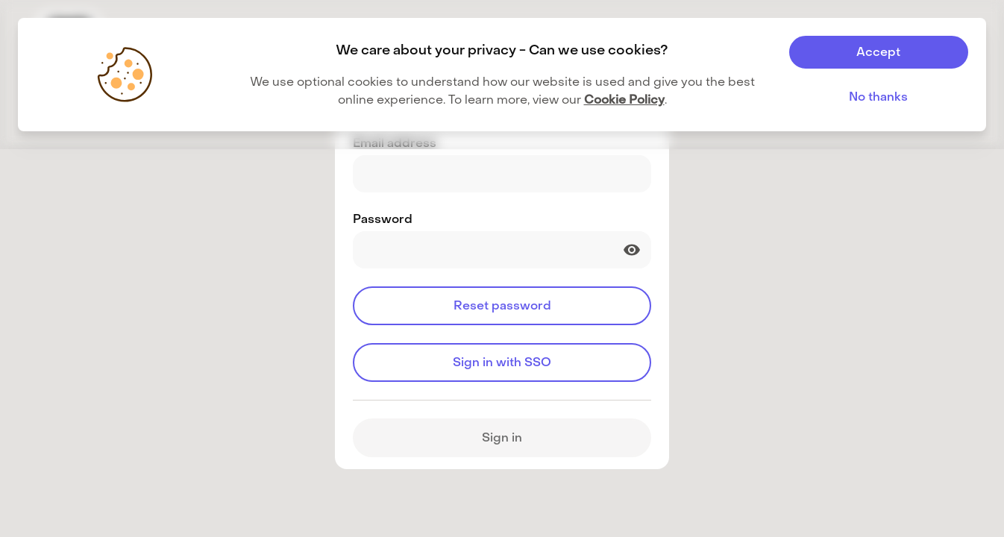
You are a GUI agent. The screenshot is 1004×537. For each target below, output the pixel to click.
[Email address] (502, 173)
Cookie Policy (624, 99)
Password (382, 219)
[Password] (502, 249)
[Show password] (631, 249)
